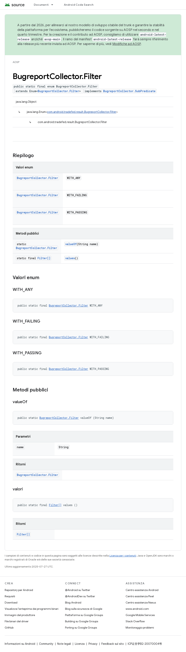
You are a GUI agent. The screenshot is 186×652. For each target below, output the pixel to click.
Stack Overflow (135, 621)
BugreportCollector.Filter (58, 91)
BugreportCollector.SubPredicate (129, 91)
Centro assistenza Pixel (140, 596)
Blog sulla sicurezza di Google (83, 609)
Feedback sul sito (112, 643)
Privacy (93, 643)
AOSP (16, 62)
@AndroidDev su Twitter (80, 596)
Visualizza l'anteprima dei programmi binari (31, 609)
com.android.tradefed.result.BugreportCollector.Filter (81, 112)
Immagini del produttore (20, 615)
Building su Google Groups (81, 621)
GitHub (9, 627)
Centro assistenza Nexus (141, 602)
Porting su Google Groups (81, 627)
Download (11, 602)
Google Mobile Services (140, 615)
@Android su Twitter (77, 590)
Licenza (80, 643)
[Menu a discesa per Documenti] (54, 4)
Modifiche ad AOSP (126, 44)
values (70, 258)
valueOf (71, 244)
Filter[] (44, 258)
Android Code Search (78, 4)
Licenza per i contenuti (122, 555)
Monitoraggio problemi (140, 627)
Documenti (41, 4)
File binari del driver (17, 621)
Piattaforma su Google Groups (84, 615)
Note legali (64, 643)
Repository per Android (19, 590)
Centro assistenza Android (142, 590)
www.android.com (137, 609)
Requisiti (10, 596)
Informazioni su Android (20, 643)
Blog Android (73, 602)
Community (46, 643)
